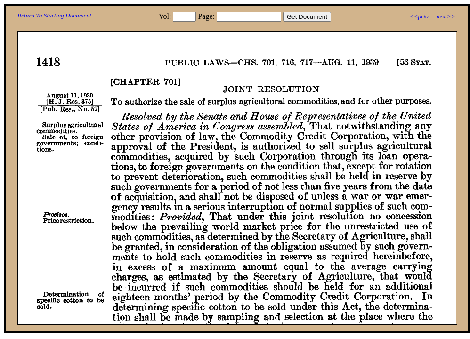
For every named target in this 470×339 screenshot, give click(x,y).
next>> (446, 16)
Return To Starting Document (54, 15)
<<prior (419, 16)
